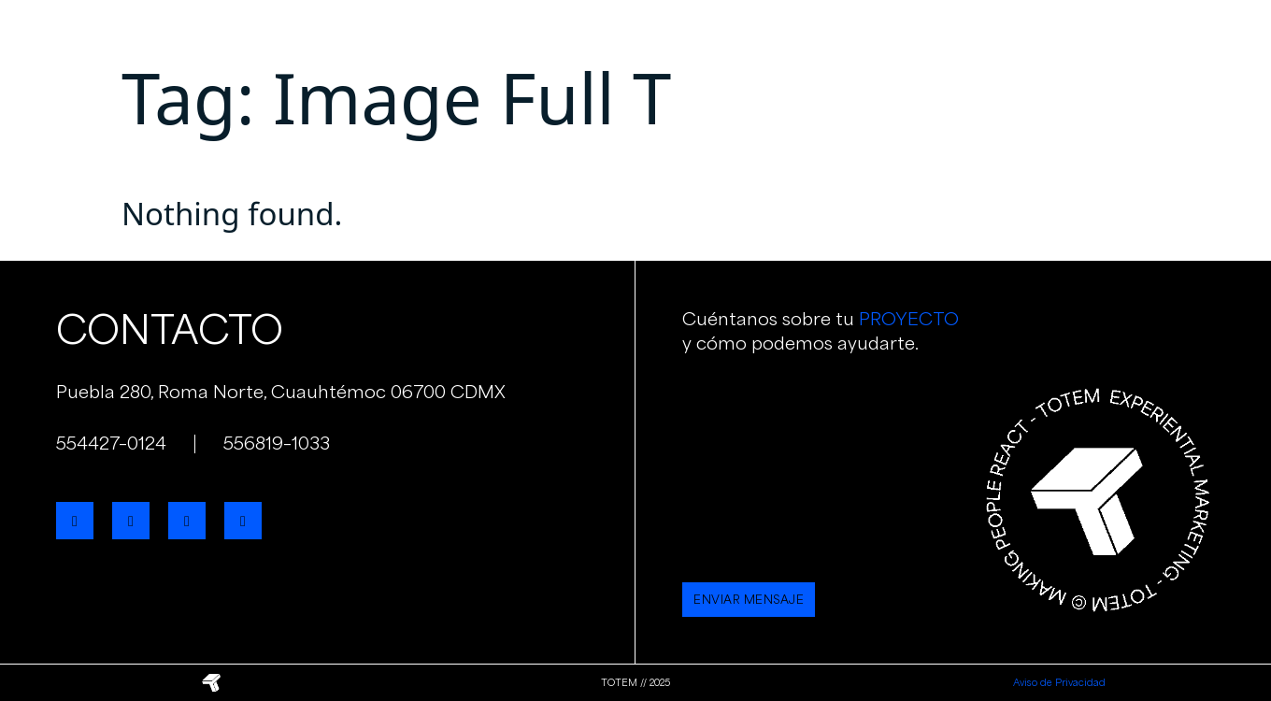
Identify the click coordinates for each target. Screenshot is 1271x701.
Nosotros (513, 37)
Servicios (617, 37)
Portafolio (725, 37)
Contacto (931, 37)
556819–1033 (276, 443)
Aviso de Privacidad (1059, 682)
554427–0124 (111, 443)
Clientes (830, 37)
